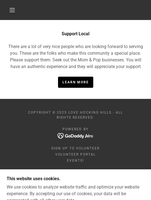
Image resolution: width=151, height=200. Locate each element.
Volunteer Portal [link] (75, 154)
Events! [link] (75, 160)
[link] (75, 135)
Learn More (75, 82)
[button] (14, 10)
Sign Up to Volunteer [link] (75, 148)
